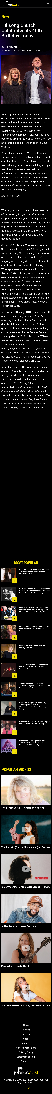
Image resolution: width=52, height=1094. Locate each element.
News (26, 1025)
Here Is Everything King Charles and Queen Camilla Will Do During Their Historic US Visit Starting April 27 (33, 610)
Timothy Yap (10, 46)
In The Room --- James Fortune (18, 926)
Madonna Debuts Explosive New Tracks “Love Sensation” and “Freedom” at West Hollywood (32, 743)
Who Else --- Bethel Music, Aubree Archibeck (25, 1005)
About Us (26, 1043)
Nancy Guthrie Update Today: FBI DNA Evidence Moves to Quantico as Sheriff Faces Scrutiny (34, 629)
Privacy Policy (26, 1052)
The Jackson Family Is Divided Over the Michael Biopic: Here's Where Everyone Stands (33, 667)
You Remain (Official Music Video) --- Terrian (25, 847)
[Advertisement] (26, 547)
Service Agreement (26, 1047)
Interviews (26, 1034)
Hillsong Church (10, 114)
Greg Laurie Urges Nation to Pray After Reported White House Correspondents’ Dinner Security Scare (32, 706)
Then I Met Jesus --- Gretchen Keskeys (22, 807)
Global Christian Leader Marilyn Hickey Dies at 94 (32, 647)
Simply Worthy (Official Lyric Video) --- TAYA (25, 887)
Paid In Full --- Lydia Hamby (16, 966)
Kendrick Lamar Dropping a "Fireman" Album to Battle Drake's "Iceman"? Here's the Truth (34, 572)
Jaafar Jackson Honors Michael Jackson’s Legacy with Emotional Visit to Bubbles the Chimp (34, 686)
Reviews (26, 1029)
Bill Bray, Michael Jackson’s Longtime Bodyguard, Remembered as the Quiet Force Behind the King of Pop (34, 591)
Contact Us (26, 1061)
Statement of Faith (26, 1056)
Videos (26, 1038)
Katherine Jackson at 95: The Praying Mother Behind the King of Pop (34, 723)
